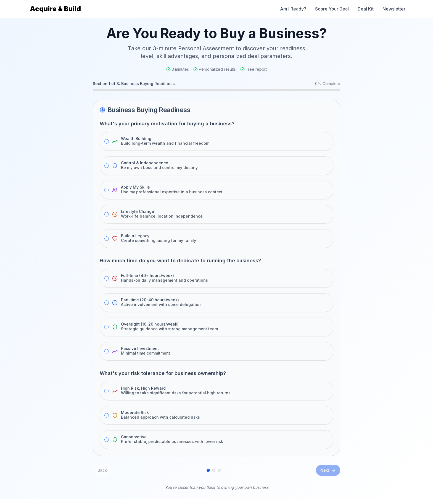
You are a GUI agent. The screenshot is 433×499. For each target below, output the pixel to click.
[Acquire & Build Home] (54, 8)
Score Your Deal (332, 9)
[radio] (106, 141)
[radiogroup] (216, 190)
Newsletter (393, 9)
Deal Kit (366, 9)
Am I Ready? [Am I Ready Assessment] (293, 9)
